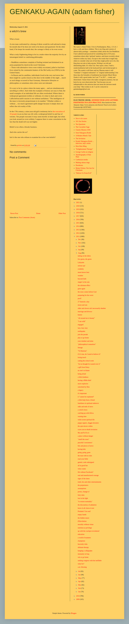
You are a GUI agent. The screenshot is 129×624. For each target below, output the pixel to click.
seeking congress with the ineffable (90, 560)
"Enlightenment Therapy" (84, 149)
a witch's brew (82, 410)
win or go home (83, 557)
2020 (78, 206)
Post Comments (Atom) (27, 217)
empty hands (82, 515)
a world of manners (84, 538)
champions (81, 541)
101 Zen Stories (81, 121)
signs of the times (84, 479)
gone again (81, 289)
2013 (78, 230)
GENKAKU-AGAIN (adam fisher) (62, 12)
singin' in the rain (83, 282)
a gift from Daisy (83, 367)
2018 (78, 213)
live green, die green (85, 259)
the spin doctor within (85, 426)
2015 (78, 223)
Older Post (62, 213)
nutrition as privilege (85, 528)
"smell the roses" (83, 439)
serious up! (81, 266)
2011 (78, 236)
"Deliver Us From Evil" (84, 173)
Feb (79, 588)
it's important (82, 393)
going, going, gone (84, 452)
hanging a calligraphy (85, 551)
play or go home (83, 338)
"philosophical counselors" (87, 344)
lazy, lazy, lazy (83, 328)
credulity (81, 269)
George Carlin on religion (84, 152)
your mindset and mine (85, 341)
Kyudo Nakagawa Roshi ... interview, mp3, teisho (85, 142)
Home (38, 213)
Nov (79, 243)
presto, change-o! (83, 492)
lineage (80, 347)
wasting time (82, 416)
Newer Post (14, 213)
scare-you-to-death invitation (87, 429)
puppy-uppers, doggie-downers (88, 423)
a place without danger (85, 436)
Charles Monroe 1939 (83, 130)
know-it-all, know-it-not (86, 508)
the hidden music (83, 518)
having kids (82, 449)
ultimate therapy (83, 547)
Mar (79, 585)
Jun (79, 575)
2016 (78, 219)
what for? (81, 564)
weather (80, 275)
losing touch (82, 357)
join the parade (83, 334)
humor (80, 315)
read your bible (83, 459)
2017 (78, 216)
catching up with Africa (86, 413)
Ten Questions (80, 124)
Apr (79, 581)
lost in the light (83, 498)
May (80, 578)
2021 (78, 202)
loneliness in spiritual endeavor (88, 403)
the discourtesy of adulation (87, 505)
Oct (79, 246)
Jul (79, 571)
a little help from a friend (86, 400)
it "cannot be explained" (86, 397)
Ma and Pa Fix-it (83, 433)
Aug (79, 253)
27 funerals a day (83, 302)
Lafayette (81, 262)
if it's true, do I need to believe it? (89, 354)
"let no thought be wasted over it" (89, 364)
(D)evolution (82, 521)
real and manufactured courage (88, 475)
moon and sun (82, 305)
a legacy (80, 390)
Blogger (73, 613)
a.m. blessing (82, 567)
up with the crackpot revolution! (88, 531)
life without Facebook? (85, 472)
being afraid (82, 374)
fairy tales (81, 495)
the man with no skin (85, 456)
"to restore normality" (85, 501)
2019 (78, 209)
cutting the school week (86, 361)
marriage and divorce (85, 311)
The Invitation (80, 138)
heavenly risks (82, 544)
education (81, 534)
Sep (79, 250)
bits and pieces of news (85, 446)
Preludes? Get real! (84, 511)
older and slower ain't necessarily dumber (92, 308)
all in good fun (83, 465)
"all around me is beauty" (86, 318)
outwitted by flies (84, 387)
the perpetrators (83, 485)
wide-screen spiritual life (86, 420)
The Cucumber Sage (82, 127)
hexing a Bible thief (84, 380)
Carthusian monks (82, 160)
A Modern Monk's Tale (83, 136)
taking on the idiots (84, 256)
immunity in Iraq (83, 554)
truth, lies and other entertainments (89, 482)
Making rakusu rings (83, 162)
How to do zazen (81, 118)
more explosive (83, 384)
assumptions (82, 488)
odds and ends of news (85, 407)
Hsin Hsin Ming (81, 146)
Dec (79, 239)
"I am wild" (82, 321)
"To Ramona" (82, 351)
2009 (78, 599)
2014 (78, 226)
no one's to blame (84, 370)
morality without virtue (85, 524)
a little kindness (83, 377)
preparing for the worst (85, 295)
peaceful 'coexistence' (85, 443)
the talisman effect (84, 285)
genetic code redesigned (86, 462)
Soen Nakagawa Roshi (83, 133)
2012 (78, 233)
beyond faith (82, 279)
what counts (82, 469)
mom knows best (83, 272)
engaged (80, 325)
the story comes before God (87, 292)
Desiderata (79, 165)
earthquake (81, 331)
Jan (79, 592)
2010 (78, 596)
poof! (79, 298)
